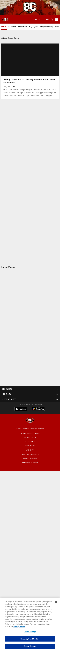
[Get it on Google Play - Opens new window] (38, 573)
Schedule (30, 538)
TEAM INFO (30, 529)
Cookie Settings (30, 632)
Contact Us (30, 399)
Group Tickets (30, 522)
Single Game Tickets (30, 517)
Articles (30, 420)
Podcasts (30, 433)
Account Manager (30, 504)
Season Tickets (30, 508)
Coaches (30, 547)
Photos (30, 429)
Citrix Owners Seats (30, 513)
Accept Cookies (30, 646)
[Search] (52, 19)
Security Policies (30, 472)
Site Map (30, 438)
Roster (30, 533)
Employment (30, 404)
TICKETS (30, 499)
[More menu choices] (56, 19)
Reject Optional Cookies (29, 639)
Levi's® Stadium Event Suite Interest (30, 492)
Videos (30, 424)
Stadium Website (30, 449)
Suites (30, 479)
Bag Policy (30, 454)
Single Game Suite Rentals (30, 488)
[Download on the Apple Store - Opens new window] (21, 572)
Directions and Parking (30, 467)
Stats (30, 551)
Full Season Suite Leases (30, 483)
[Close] (56, 602)
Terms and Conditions (30, 596)
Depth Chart (30, 542)
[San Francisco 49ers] (30, 583)
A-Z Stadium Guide (30, 458)
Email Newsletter (30, 408)
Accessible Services (30, 463)
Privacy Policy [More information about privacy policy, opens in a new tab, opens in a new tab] (19, 627)
